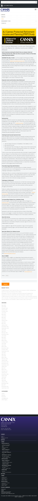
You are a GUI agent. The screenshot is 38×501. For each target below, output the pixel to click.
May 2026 (4, 305)
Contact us (20, 496)
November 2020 (5, 334)
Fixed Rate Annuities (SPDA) (7, 462)
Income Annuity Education (6, 472)
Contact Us (3, 23)
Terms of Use (25, 495)
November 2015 (5, 383)
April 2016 (4, 380)
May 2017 (3, 368)
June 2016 (4, 377)
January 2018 (4, 360)
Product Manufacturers (5, 482)
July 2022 (4, 322)
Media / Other (4, 479)
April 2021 (4, 331)
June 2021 (4, 329)
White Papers (4, 399)
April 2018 (4, 355)
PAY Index (4, 467)
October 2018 (5, 349)
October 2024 (5, 311)
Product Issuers (4, 477)
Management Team (5, 21)
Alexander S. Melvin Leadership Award (7, 493)
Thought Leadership (5, 487)
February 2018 (5, 358)
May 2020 (4, 337)
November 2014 (5, 386)
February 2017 (5, 371)
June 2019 (4, 343)
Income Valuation (5, 466)
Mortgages (3, 448)
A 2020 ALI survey (19, 123)
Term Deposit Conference (5, 492)
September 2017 (5, 364)
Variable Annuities (5, 464)
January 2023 (4, 320)
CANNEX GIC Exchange (6, 444)
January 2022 (4, 325)
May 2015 (3, 384)
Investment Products (6, 452)
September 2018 (5, 351)
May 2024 (4, 314)
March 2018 (4, 357)
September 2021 (5, 328)
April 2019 (4, 345)
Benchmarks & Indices (6, 454)
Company (3, 14)
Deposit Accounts (5, 447)
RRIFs (3, 446)
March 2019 (4, 346)
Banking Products (5, 443)
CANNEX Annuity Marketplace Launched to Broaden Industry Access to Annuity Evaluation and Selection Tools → (27, 407)
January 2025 (4, 309)
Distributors (4, 483)
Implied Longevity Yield (6, 457)
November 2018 (5, 348)
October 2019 (5, 341)
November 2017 (5, 363)
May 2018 (4, 354)
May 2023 (4, 317)
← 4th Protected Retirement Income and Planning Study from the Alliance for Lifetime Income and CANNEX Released (10, 407)
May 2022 (4, 323)
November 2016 (5, 374)
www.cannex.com (28, 271)
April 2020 (4, 338)
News (2, 18)
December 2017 (5, 361)
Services (3, 439)
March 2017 (4, 369)
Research (4, 396)
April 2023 (4, 318)
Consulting (4, 469)
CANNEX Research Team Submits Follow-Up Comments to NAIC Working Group (19, 290)
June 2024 (4, 312)
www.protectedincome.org (9, 253)
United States (5, 458)
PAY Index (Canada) (5, 456)
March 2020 (4, 340)
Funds (3, 453)
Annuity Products (5, 449)
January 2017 (4, 372)
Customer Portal (8, 5)
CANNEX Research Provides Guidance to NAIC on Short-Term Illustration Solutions (19, 296)
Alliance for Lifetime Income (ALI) (17, 60)
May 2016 (4, 378)
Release (7, 275)
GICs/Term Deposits (5, 445)
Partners (3, 473)
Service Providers (5, 484)
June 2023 (4, 315)
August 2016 (4, 375)
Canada (2, 441)
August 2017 (4, 366)
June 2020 (4, 335)
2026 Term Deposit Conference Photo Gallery (11, 291)
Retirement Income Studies (6, 491)
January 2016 (4, 381)
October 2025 (5, 308)
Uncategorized (5, 398)
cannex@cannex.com (7, 429)
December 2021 (5, 326)
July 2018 (4, 352)
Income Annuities (5, 461)
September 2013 (5, 387)
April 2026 (4, 306)
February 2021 (5, 332)
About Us (3, 16)
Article (3, 393)
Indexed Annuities (5, 463)
